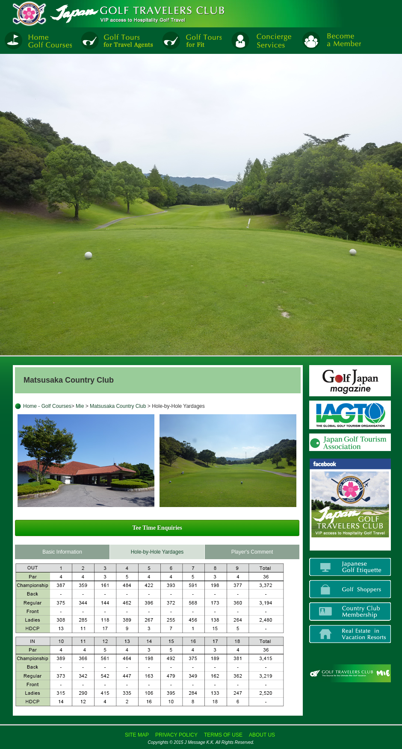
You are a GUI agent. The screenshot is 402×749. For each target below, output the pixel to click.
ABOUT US (262, 735)
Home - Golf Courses (47, 406)
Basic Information (62, 552)
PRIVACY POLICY (176, 735)
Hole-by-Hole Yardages (157, 552)
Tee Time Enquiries (157, 528)
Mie (81, 406)
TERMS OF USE (223, 735)
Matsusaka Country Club (118, 406)
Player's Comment (252, 552)
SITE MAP (137, 735)
